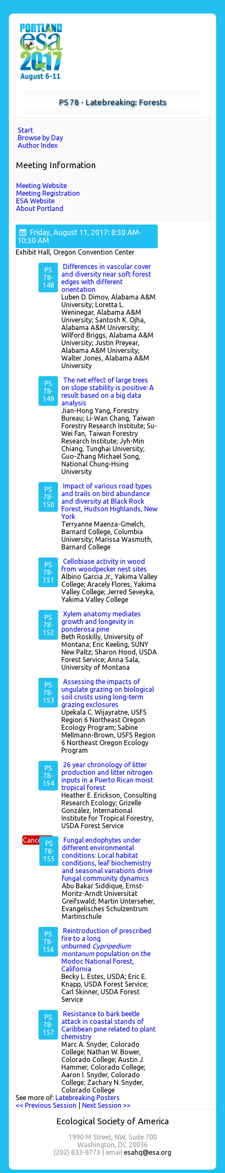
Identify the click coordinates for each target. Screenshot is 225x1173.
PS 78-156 (48, 941)
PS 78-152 (48, 624)
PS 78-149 (48, 391)
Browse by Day (40, 137)
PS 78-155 (49, 851)
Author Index (38, 145)
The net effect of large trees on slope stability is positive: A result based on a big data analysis (107, 391)
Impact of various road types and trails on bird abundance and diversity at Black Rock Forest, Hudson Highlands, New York (109, 501)
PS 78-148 (48, 277)
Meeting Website (41, 185)
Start (25, 130)
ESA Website (35, 201)
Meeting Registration (48, 193)
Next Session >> (106, 1105)
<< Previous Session (46, 1105)
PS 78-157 (48, 1024)
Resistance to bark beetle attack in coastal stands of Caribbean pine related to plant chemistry (108, 1025)
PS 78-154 (48, 775)
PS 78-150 (48, 496)
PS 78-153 (48, 692)
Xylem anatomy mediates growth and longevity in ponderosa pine (101, 621)
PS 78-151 (48, 572)
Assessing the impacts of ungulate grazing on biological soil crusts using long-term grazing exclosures (107, 693)
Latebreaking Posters (87, 1097)
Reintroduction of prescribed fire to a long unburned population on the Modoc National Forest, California (106, 950)
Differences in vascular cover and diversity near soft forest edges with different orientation (106, 278)
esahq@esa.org (147, 1152)
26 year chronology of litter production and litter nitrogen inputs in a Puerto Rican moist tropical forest (107, 776)
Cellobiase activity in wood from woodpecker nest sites (104, 565)
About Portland (39, 208)
